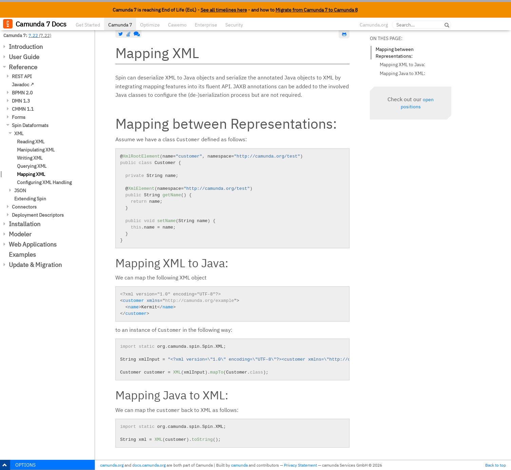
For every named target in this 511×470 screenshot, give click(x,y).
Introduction (26, 47)
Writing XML (29, 158)
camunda (239, 465)
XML (18, 133)
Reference (23, 67)
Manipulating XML (36, 150)
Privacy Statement (300, 465)
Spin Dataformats (30, 125)
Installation (24, 224)
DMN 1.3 (21, 101)
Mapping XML (31, 174)
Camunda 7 (120, 25)
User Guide (24, 57)
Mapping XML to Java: (402, 64)
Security (234, 25)
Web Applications (33, 244)
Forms (18, 117)
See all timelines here (224, 10)
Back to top (495, 465)
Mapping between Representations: (395, 52)
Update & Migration (35, 265)
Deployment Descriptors (38, 215)
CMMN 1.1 (23, 109)
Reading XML (30, 142)
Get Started (88, 25)
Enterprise (206, 25)
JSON (20, 190)
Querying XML (31, 166)
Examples (22, 254)
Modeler (20, 234)
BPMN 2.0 (22, 93)
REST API (22, 76)
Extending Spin (30, 199)
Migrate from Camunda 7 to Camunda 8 (317, 10)
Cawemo (177, 25)
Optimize (150, 25)
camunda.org (112, 465)
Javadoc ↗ (23, 85)
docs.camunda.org (149, 465)
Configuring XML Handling (44, 182)
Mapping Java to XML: (402, 73)
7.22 (33, 35)
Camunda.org (374, 25)
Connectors (24, 207)
